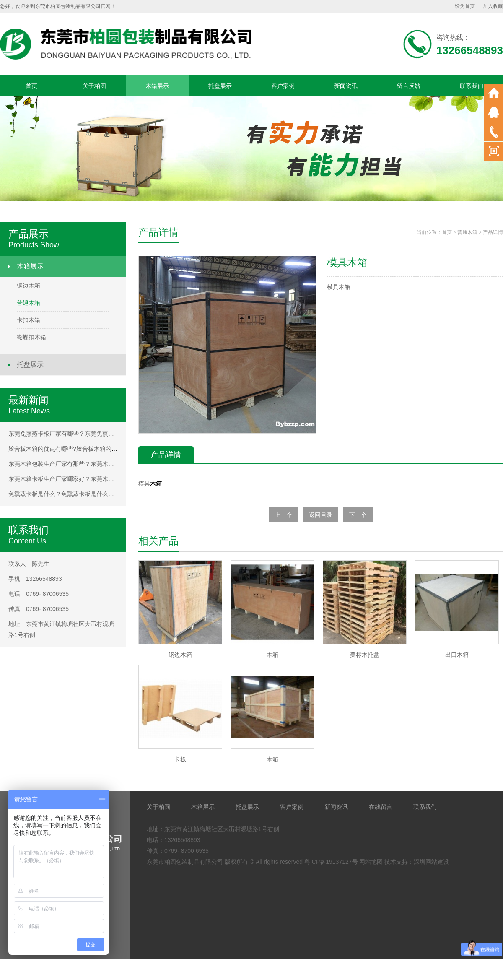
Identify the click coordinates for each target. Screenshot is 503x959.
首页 (31, 86)
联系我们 (471, 86)
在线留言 (380, 806)
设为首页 (465, 6)
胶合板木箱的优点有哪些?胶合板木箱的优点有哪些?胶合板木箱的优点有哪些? (110, 448)
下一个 (358, 515)
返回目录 (320, 515)
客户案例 (283, 86)
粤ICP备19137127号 (331, 861)
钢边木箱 (28, 285)
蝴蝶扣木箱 (31, 337)
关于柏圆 (94, 86)
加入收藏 (493, 6)
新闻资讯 (346, 86)
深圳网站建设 (431, 861)
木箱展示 (157, 86)
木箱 (156, 483)
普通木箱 (28, 302)
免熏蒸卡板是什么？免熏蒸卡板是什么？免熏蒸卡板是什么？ (87, 494)
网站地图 (371, 861)
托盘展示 (220, 86)
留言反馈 (408, 86)
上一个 (283, 515)
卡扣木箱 (28, 320)
